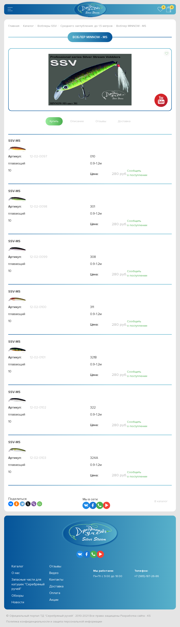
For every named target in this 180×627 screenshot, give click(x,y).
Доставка (56, 586)
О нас (16, 573)
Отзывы (55, 566)
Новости (18, 602)
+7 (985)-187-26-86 (146, 576)
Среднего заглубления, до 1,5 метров (86, 26)
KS (149, 616)
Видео (54, 573)
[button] (167, 53)
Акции (53, 600)
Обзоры (18, 596)
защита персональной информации (77, 621)
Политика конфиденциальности (28, 621)
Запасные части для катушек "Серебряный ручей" (28, 584)
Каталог (28, 26)
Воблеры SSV (47, 26)
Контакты (56, 579)
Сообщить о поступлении (137, 173)
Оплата (54, 593)
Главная (13, 26)
